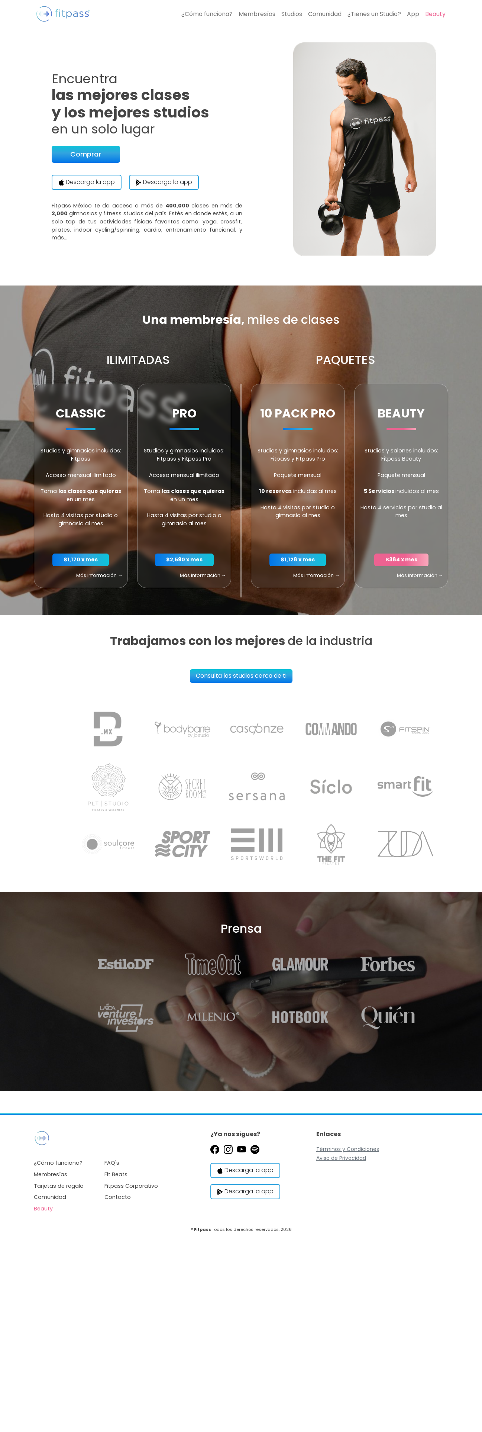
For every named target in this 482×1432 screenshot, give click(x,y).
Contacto (117, 1197)
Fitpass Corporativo (131, 1186)
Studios (291, 14)
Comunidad (325, 14)
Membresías (257, 14)
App (413, 14)
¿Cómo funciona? (207, 14)
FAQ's (111, 1163)
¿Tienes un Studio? (374, 14)
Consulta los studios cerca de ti (241, 675)
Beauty (435, 14)
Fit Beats (115, 1174)
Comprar (85, 154)
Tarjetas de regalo (59, 1186)
